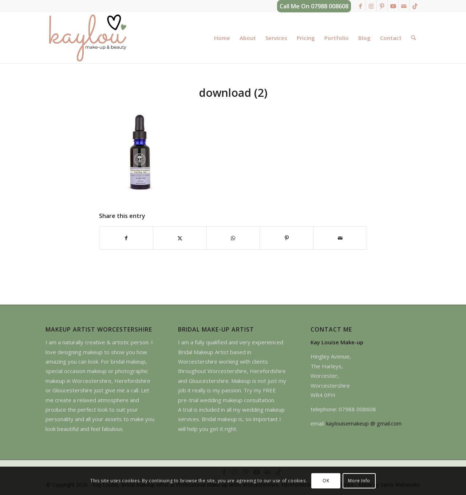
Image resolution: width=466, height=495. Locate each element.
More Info (359, 481)
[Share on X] (179, 238)
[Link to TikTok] (415, 5)
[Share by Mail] (340, 238)
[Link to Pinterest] (382, 5)
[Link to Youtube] (393, 5)
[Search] (413, 37)
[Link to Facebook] (360, 5)
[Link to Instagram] (371, 5)
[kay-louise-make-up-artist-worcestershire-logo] (87, 37)
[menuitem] (222, 37)
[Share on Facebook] (126, 238)
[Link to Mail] (404, 5)
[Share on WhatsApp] (233, 238)
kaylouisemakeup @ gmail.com (364, 423)
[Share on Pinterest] (286, 238)
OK (326, 481)
